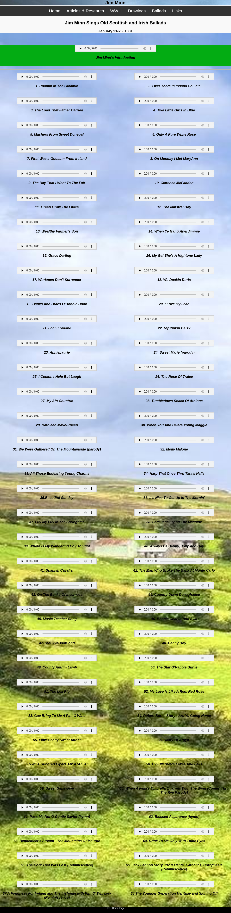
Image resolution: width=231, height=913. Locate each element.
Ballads (159, 11)
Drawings (137, 11)
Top (108, 908)
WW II (116, 11)
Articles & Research (85, 11)
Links (177, 11)
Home (54, 11)
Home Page (118, 908)
